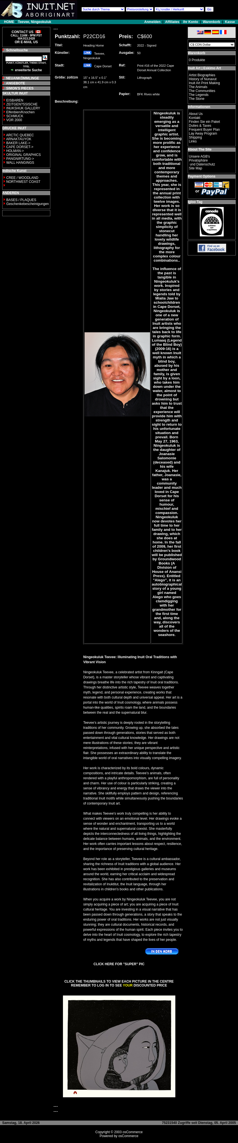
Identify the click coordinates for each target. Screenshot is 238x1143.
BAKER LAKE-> (18, 143)
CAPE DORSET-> (19, 147)
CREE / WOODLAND (21, 178)
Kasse (230, 22)
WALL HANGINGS (20, 163)
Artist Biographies (202, 75)
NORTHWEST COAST (22, 182)
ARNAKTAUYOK (18, 139)
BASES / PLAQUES (21, 200)
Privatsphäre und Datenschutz (202, 162)
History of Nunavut (203, 79)
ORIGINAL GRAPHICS (23, 155)
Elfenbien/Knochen (20, 112)
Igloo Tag (195, 202)
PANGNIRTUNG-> (20, 159)
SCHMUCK (14, 116)
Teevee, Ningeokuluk (34, 22)
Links (193, 141)
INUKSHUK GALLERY (23, 108)
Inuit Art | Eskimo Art (204, 68)
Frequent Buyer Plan (204, 130)
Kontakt (194, 118)
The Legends (198, 95)
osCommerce (132, 1132)
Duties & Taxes (200, 126)
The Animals (198, 87)
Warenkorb (211, 22)
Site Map (195, 168)
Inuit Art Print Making (204, 83)
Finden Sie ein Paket (204, 122)
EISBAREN (14, 100)
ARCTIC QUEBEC (20, 135)
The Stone (196, 99)
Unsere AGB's (199, 156)
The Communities (202, 91)
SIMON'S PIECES (20, 88)
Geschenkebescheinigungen (27, 204)
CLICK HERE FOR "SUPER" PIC (119, 964)
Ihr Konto (190, 22)
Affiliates (172, 22)
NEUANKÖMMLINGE (22, 78)
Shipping (195, 137)
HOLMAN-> (15, 151)
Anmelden (152, 22)
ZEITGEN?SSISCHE (21, 104)
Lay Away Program (203, 133)
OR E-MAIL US (26, 42)
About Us (196, 114)
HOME (9, 22)
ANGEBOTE (15, 83)
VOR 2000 (14, 120)
